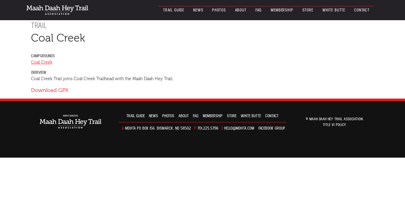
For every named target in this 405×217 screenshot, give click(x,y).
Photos (219, 10)
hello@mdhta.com (239, 128)
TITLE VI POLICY (334, 125)
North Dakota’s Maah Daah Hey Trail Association (57, 10)
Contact (361, 10)
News (198, 10)
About (240, 10)
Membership (282, 10)
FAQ (258, 10)
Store (307, 10)
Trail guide (173, 10)
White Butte (333, 10)
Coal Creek (41, 62)
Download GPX (49, 90)
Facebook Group (271, 128)
